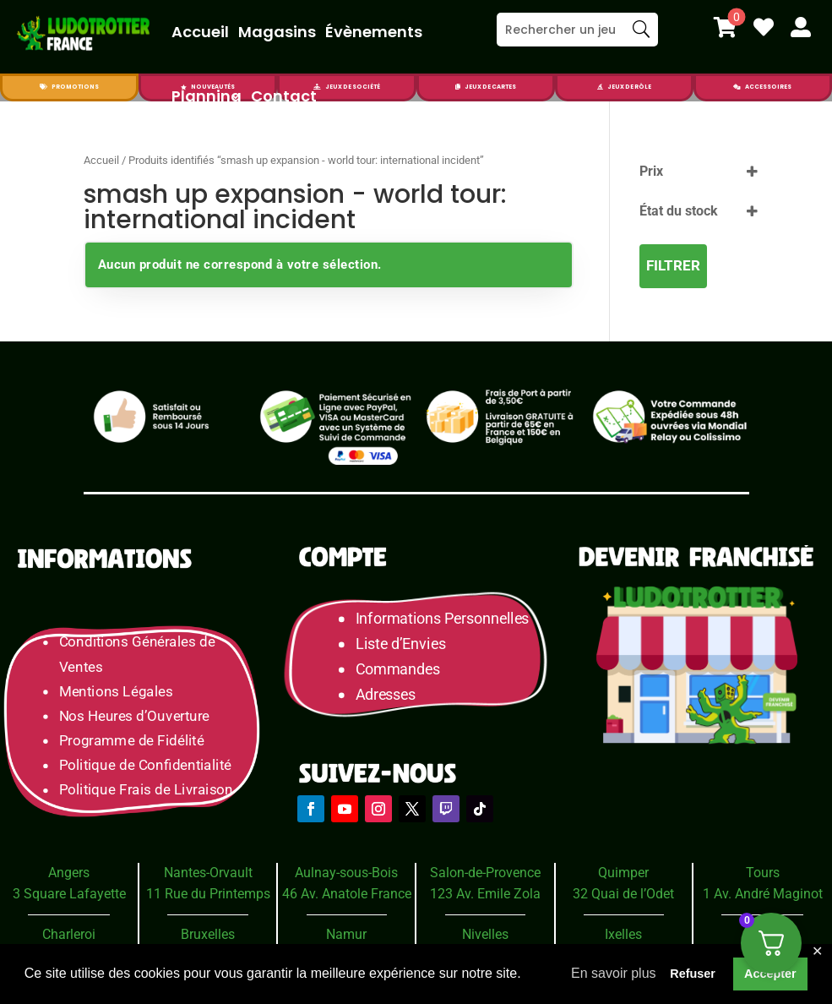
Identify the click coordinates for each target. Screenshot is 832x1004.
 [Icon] (725, 27)
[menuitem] (725, 27)
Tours (763, 873)
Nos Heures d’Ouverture (134, 716)
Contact (284, 95)
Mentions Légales (116, 692)
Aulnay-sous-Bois (346, 873)
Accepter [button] (770, 973)
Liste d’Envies (406, 644)
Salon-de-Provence (485, 873)
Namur (346, 934)
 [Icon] (600, 87)
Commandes (398, 670)
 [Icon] (43, 87)
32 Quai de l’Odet (623, 894)
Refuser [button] (692, 973)
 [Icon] (737, 87)
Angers (69, 873)
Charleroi (68, 934)
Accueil (200, 31)
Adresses (386, 695)
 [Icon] (763, 27)
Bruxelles (208, 934)
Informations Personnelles (442, 619)
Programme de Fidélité (131, 741)
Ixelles (623, 934)
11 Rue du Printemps (208, 894)
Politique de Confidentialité (145, 765)
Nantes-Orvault (208, 873)
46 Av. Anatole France (346, 894)
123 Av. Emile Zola (485, 894)
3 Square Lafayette (69, 894)
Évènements (373, 31)
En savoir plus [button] (613, 973)
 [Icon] (801, 27)
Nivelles (485, 934)
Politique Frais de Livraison (146, 790)
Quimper (623, 873)
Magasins (277, 31)
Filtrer (673, 265)
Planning (206, 95)
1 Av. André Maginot (763, 894)
